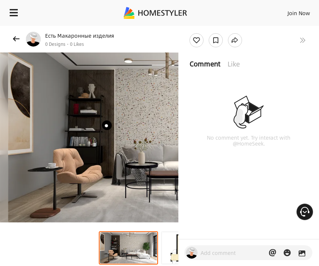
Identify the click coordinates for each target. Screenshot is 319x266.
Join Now (299, 13)
